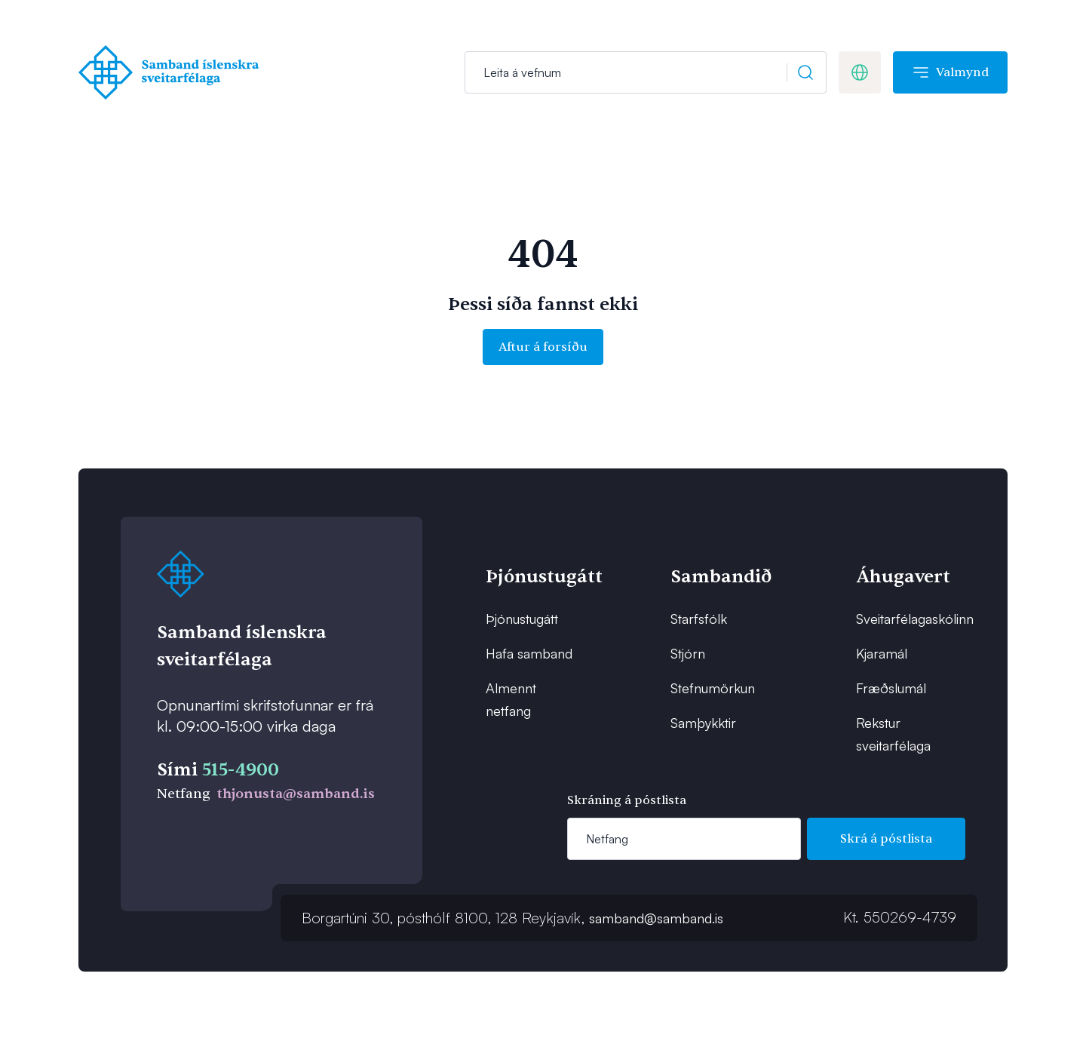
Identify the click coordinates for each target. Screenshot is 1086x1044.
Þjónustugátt (522, 618)
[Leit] (646, 72)
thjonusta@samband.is (295, 794)
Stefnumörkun (712, 688)
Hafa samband (529, 653)
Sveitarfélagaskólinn (903, 618)
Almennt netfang (511, 699)
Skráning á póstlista (626, 800)
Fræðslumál (891, 688)
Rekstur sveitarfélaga (893, 734)
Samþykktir (703, 722)
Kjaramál (881, 653)
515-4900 (240, 769)
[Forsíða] (172, 72)
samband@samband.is (656, 918)
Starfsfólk (698, 618)
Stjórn (687, 653)
